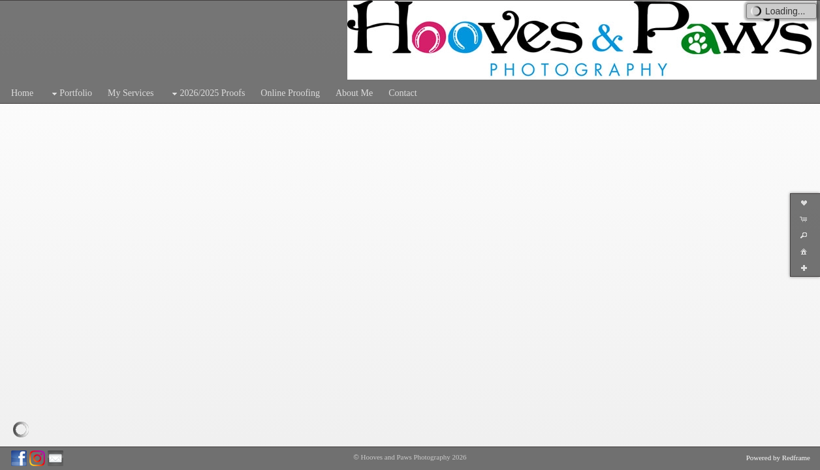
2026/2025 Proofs (207, 93)
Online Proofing (290, 93)
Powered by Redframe (778, 458)
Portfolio (70, 93)
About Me (354, 93)
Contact (402, 93)
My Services (130, 93)
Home (22, 93)
